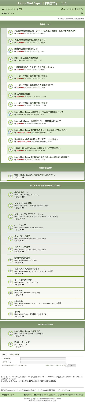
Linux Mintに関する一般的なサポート (45, 186)
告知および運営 (45, 168)
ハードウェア (20, 225)
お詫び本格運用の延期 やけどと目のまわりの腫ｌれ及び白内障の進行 (45, 31)
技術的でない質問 (22, 258)
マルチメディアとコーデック (27, 269)
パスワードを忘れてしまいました (14, 365)
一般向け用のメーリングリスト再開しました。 (34, 67)
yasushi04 (21, 33)
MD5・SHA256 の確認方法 (26, 58)
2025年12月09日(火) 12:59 (36, 96)
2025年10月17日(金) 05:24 (36, 123)
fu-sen (19, 60)
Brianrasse (66, 390)
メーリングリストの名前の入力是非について (33, 85)
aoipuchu (20, 114)
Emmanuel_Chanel (24, 132)
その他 (17, 312)
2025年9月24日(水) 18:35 (42, 141)
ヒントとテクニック (23, 280)
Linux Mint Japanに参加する (27, 331)
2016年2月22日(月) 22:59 (32, 60)
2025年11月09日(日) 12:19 (36, 105)
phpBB (35, 399)
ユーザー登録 (14, 354)
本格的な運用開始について (26, 49)
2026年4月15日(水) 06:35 (35, 33)
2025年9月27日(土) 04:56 (35, 150)
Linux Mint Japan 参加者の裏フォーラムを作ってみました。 (41, 130)
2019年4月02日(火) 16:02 (35, 159)
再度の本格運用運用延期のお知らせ (29, 40)
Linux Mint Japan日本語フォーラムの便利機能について (38, 112)
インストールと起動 (23, 203)
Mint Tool (18, 290)
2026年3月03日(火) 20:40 (35, 51)
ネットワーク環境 (22, 236)
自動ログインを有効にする (56, 366)
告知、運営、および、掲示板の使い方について (34, 175)
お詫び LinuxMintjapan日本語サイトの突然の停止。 (38, 148)
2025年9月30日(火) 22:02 (42, 132)
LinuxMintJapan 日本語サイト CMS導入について (37, 121)
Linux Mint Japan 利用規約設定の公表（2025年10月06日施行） (42, 157)
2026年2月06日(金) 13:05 (35, 78)
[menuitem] (19, 9)
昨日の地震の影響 (22, 94)
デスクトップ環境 (22, 247)
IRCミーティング (21, 342)
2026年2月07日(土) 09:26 (35, 69)
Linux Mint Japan (45, 324)
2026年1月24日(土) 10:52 (35, 87)
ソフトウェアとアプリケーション (28, 214)
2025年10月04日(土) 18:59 (35, 114)
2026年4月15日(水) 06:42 (35, 42)
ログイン (4, 354)
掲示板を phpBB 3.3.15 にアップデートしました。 (36, 139)
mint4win (18, 301)
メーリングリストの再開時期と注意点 (30, 76)
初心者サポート (21, 192)
